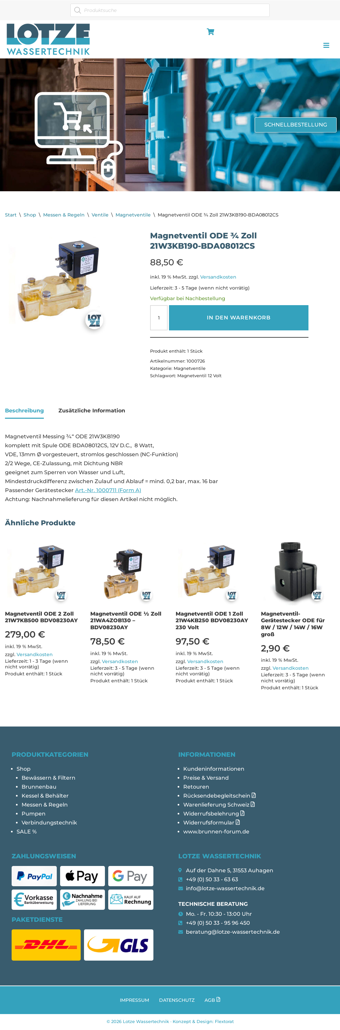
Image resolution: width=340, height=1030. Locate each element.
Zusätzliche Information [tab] (91, 410)
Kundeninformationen (213, 769)
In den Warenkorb (239, 318)
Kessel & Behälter (45, 797)
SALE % (27, 833)
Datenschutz (177, 1001)
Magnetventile (133, 215)
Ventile (100, 215)
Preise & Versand (206, 778)
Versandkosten (218, 277)
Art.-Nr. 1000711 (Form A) (108, 491)
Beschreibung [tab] (24, 410)
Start (11, 215)
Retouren (196, 788)
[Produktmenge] (158, 318)
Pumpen (33, 815)
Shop (30, 215)
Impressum (134, 1001)
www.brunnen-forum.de (216, 833)
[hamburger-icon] (209, 32)
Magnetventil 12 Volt (199, 376)
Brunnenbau (39, 788)
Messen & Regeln (64, 215)
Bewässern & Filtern (48, 778)
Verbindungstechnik (49, 823)
